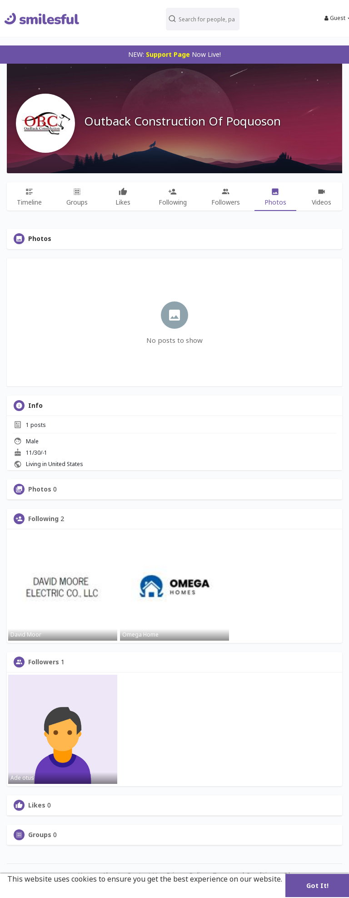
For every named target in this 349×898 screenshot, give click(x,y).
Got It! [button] (317, 885)
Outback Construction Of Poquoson (182, 121)
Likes (36, 805)
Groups (39, 834)
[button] (205, 18)
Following (43, 518)
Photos (39, 489)
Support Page (168, 54)
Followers (43, 662)
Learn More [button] (29, 891)
